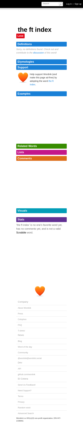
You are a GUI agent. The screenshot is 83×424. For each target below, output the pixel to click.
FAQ (20, 325)
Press (20, 313)
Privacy (21, 402)
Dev (20, 362)
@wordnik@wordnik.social (30, 358)
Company (23, 301)
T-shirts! (21, 331)
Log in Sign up (73, 4)
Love (20, 36)
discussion (38, 52)
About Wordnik (24, 308)
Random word (24, 407)
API (19, 368)
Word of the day (25, 347)
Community (23, 352)
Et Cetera (23, 378)
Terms (20, 396)
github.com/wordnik (26, 374)
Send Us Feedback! (27, 385)
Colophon (22, 319)
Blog (20, 341)
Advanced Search (26, 413)
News (21, 335)
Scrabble (21, 232)
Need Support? (24, 390)
